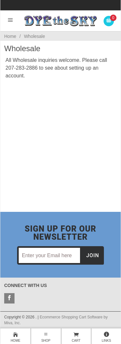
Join (92, 255)
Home (10, 36)
